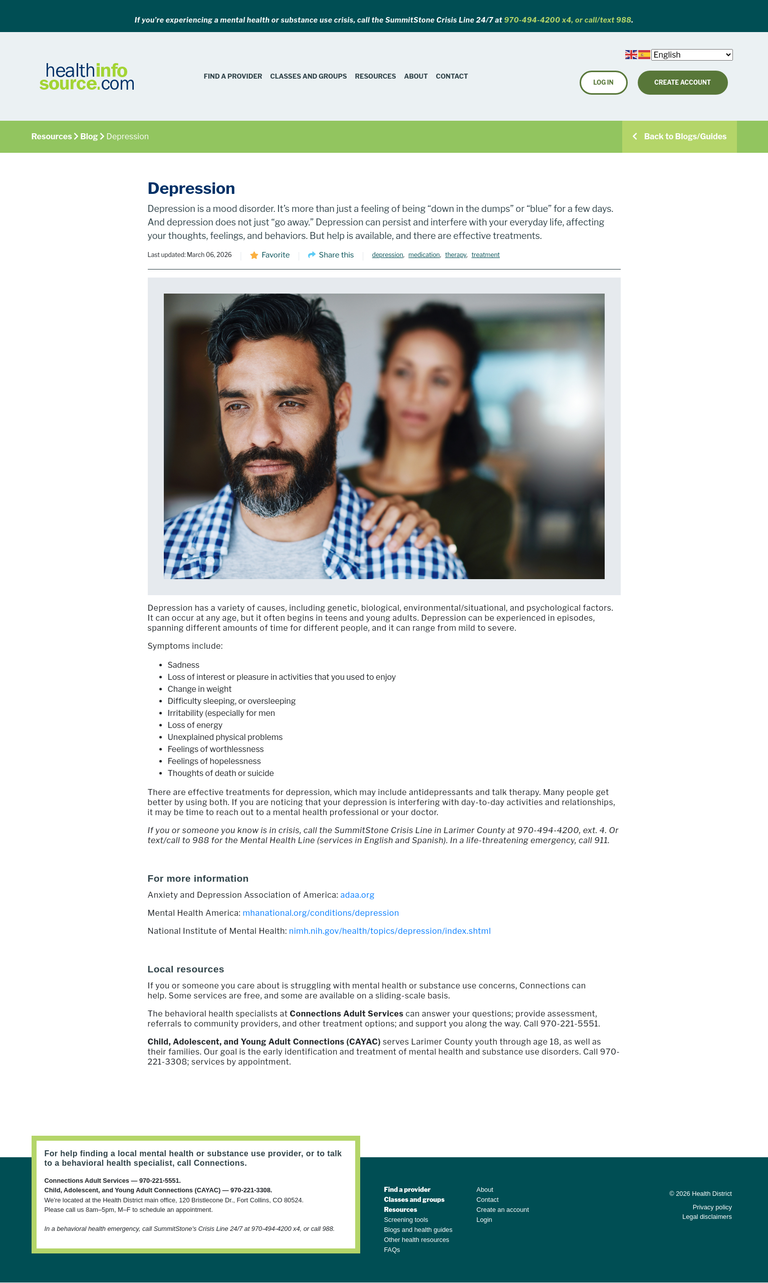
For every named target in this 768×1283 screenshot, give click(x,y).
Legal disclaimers (707, 1216)
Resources (375, 76)
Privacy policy (712, 1207)
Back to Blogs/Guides (679, 136)
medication (424, 255)
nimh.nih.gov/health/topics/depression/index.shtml (390, 931)
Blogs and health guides (418, 1229)
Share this (336, 255)
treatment (485, 255)
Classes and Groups (308, 76)
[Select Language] (692, 55)
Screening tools (406, 1219)
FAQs (392, 1249)
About (416, 76)
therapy (455, 255)
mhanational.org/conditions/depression (320, 913)
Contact (452, 76)
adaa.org (358, 895)
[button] (375, 77)
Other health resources (416, 1239)
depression (387, 255)
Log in (603, 82)
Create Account (682, 82)
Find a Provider (233, 76)
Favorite (276, 255)
